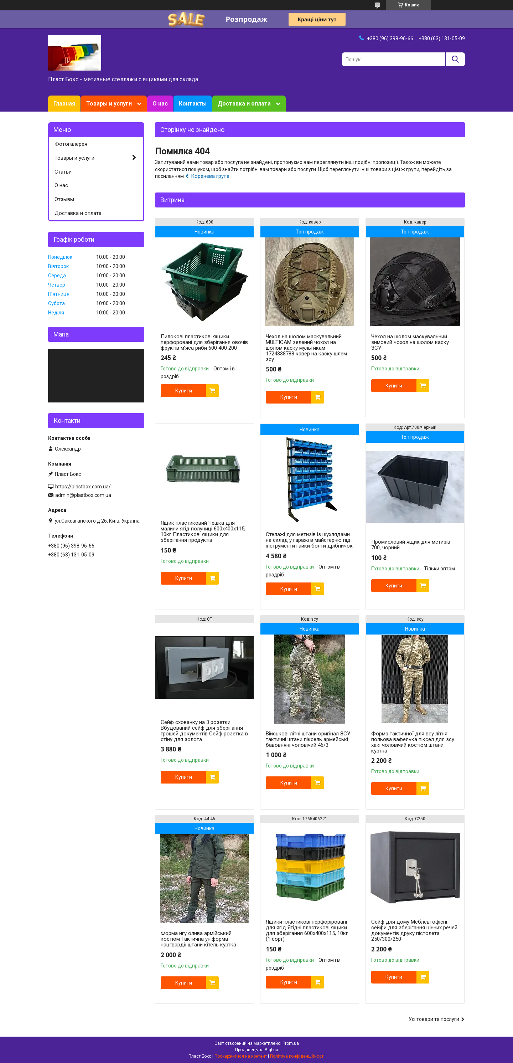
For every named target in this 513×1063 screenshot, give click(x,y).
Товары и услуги (109, 103)
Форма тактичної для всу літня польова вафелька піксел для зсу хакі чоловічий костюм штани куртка (412, 742)
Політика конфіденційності (297, 1056)
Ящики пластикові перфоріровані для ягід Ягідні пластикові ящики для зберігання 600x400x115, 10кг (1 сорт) (307, 930)
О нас (160, 103)
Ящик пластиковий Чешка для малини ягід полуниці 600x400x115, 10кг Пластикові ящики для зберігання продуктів (203, 531)
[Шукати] (455, 59)
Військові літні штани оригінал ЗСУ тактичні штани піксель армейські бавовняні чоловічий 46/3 (308, 739)
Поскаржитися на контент (240, 1056)
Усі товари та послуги (434, 1019)
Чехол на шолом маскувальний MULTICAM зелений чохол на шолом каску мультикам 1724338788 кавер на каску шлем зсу (306, 348)
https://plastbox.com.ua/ (83, 486)
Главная (64, 103)
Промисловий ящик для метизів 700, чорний (410, 544)
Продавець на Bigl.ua (256, 1049)
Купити (183, 391)
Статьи (63, 172)
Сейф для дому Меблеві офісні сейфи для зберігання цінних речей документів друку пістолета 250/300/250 (414, 930)
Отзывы (64, 199)
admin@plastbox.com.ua (83, 495)
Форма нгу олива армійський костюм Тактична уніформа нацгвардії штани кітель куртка (198, 939)
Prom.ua (291, 1043)
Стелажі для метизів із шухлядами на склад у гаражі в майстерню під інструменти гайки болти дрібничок (309, 540)
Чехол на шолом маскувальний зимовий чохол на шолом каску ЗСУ (410, 342)
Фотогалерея (71, 144)
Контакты (193, 103)
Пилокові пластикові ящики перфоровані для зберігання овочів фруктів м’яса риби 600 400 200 (204, 342)
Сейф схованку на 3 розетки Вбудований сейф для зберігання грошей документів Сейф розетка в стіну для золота (204, 730)
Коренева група (210, 176)
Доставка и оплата (244, 103)
